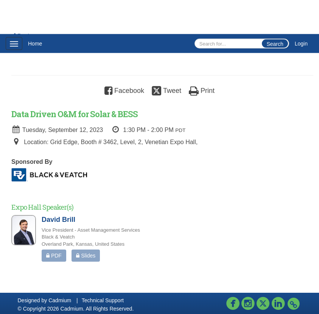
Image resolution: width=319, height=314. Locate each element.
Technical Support (103, 300)
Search (274, 44)
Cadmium (59, 300)
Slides (85, 256)
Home (35, 44)
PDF (54, 256)
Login (301, 44)
